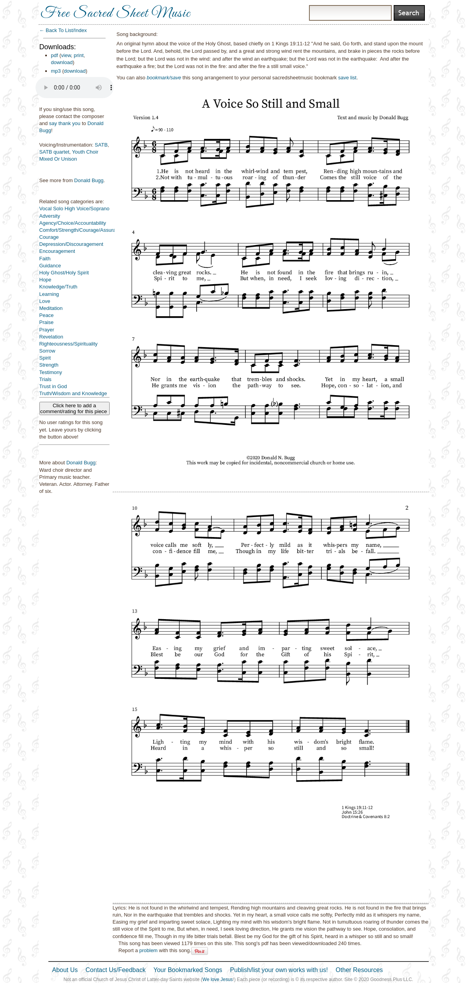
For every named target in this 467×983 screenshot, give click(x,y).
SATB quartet (54, 152)
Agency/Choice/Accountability (72, 223)
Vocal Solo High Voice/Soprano (74, 208)
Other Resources (359, 970)
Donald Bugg (88, 180)
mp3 (56, 71)
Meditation (51, 308)
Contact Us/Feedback (115, 970)
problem (148, 950)
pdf (54, 55)
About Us (65, 970)
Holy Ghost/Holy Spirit (64, 273)
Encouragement (57, 251)
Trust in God (53, 386)
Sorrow (47, 351)
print (78, 55)
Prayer (46, 330)
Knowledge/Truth (58, 287)
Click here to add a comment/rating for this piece (74, 408)
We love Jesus (217, 979)
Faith (45, 258)
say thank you (64, 123)
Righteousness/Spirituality (68, 344)
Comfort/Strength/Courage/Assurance (81, 230)
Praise (46, 322)
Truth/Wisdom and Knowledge (73, 393)
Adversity (49, 216)
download (62, 62)
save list (347, 78)
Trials (45, 379)
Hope (45, 280)
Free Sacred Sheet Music (115, 14)
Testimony (50, 372)
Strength (49, 365)
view (66, 55)
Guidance (50, 266)
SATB (101, 145)
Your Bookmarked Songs (187, 970)
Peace (46, 315)
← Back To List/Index (63, 30)
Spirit (45, 358)
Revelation (51, 337)
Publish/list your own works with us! (279, 970)
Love (44, 301)
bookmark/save (164, 78)
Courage (49, 237)
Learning (49, 294)
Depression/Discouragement (71, 244)
